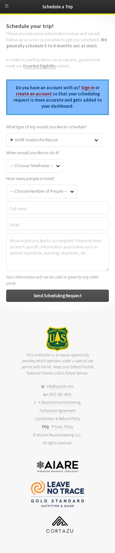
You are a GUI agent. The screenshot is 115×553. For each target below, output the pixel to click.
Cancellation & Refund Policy (57, 418)
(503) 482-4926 (59, 394)
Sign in (87, 87)
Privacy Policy (62, 426)
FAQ (45, 426)
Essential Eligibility (39, 66)
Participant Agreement (57, 410)
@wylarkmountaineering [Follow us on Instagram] (61, 402)
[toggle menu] (9, 7)
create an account (34, 94)
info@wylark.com (60, 386)
